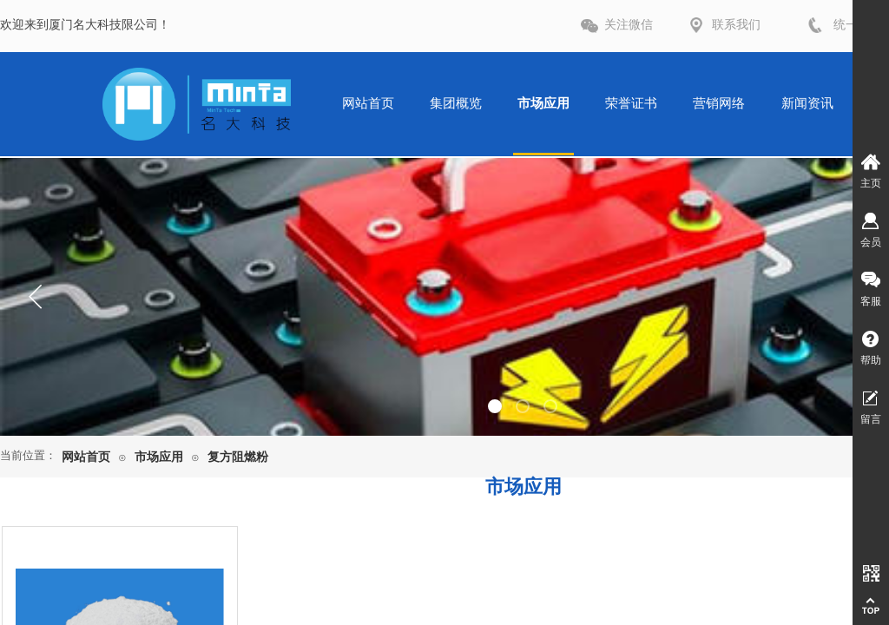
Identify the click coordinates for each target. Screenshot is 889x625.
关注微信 (628, 24)
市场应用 (159, 457)
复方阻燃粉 (237, 457)
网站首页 (86, 457)
